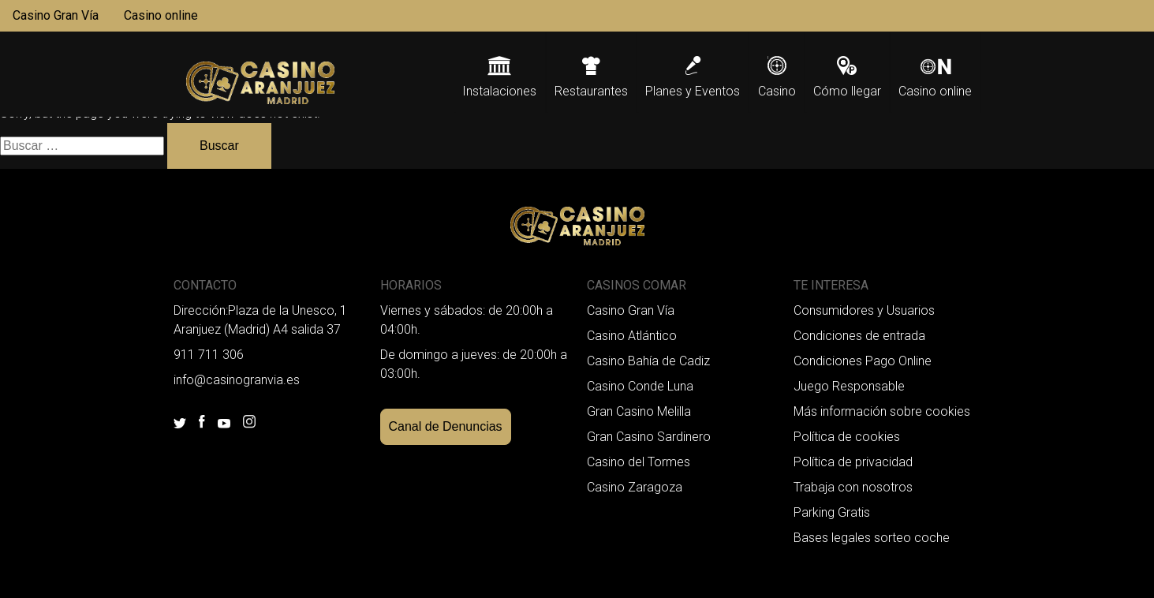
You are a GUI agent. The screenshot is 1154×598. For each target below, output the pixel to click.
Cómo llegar (847, 91)
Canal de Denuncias (445, 426)
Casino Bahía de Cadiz (648, 360)
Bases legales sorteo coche (872, 537)
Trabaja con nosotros (853, 487)
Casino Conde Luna (640, 386)
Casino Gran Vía (56, 15)
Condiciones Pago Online (863, 360)
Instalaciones (499, 91)
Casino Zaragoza (634, 487)
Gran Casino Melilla (639, 411)
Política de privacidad (853, 461)
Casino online (161, 15)
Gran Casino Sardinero (649, 436)
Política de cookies (847, 436)
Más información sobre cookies (882, 411)
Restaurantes (591, 91)
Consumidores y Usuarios (864, 310)
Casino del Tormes (638, 461)
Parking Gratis (832, 512)
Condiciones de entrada (859, 335)
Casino (777, 91)
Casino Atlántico (632, 335)
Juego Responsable (849, 386)
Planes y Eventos (692, 91)
